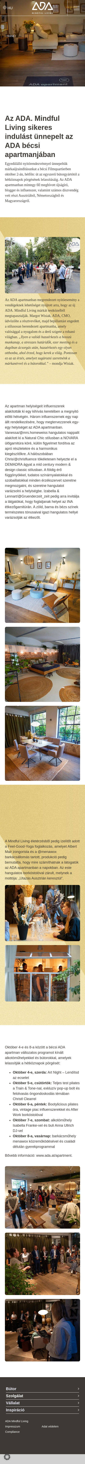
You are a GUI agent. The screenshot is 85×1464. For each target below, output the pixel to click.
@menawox (47, 852)
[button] (7, 1457)
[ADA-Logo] (42, 4)
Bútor (11, 1389)
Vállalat (13, 1403)
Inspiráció (15, 1410)
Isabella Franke (25, 1125)
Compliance (12, 1431)
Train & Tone (26, 1088)
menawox (20, 1141)
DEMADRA (13, 464)
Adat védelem (50, 1426)
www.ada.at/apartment (53, 1155)
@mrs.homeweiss (33, 433)
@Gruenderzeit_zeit (33, 496)
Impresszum (12, 1426)
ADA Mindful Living (16, 1421)
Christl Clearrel (24, 1099)
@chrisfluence (25, 459)
